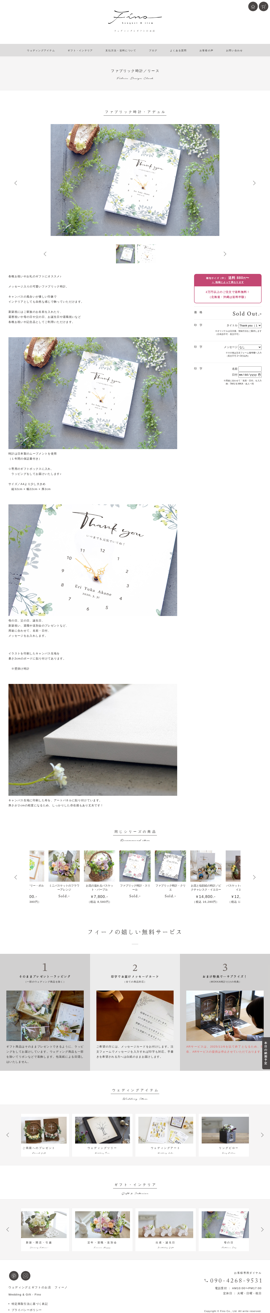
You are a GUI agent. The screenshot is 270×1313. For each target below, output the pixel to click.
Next (254, 183)
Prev (16, 183)
